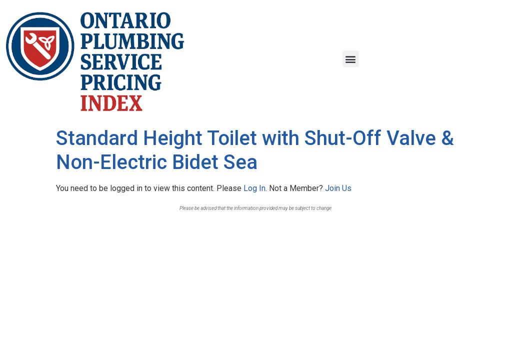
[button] (350, 58)
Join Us (338, 188)
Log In (255, 188)
